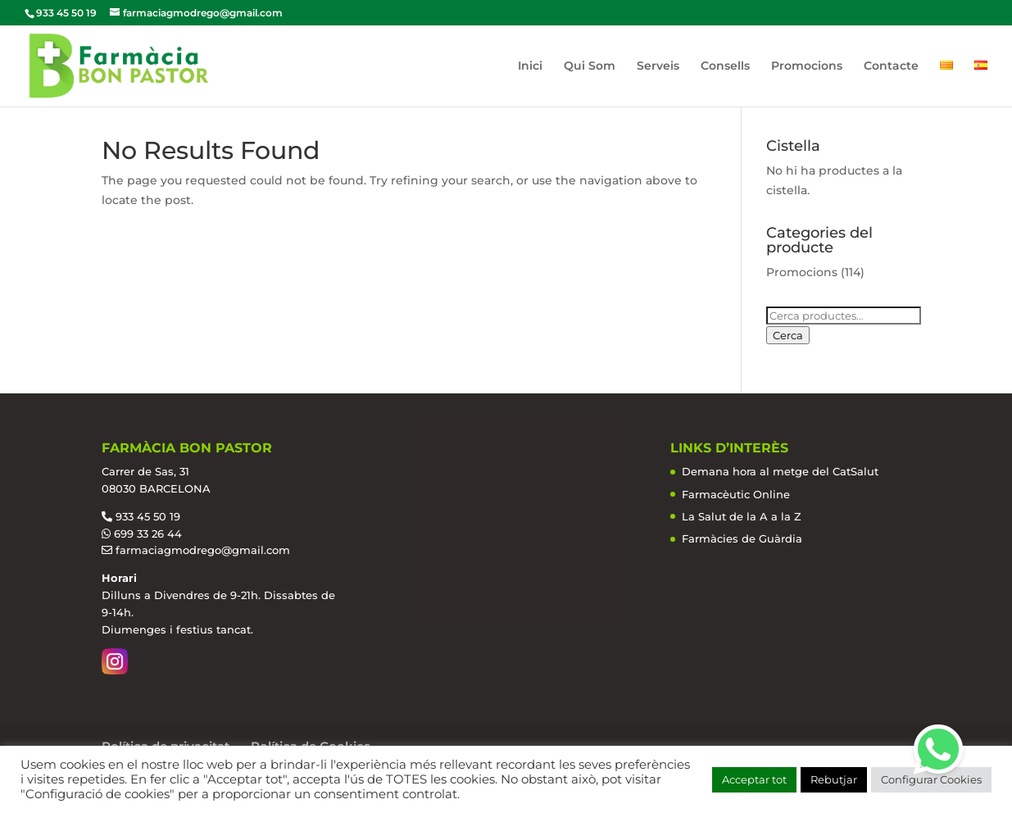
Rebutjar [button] (833, 779)
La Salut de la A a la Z (741, 516)
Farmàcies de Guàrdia (742, 538)
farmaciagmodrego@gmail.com (203, 549)
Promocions (806, 66)
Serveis (658, 66)
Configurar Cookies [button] (931, 779)
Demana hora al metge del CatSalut (780, 471)
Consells (725, 66)
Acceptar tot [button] (754, 779)
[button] (938, 749)
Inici (530, 66)
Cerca (788, 335)
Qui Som (589, 66)
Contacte (891, 66)
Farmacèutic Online (736, 494)
